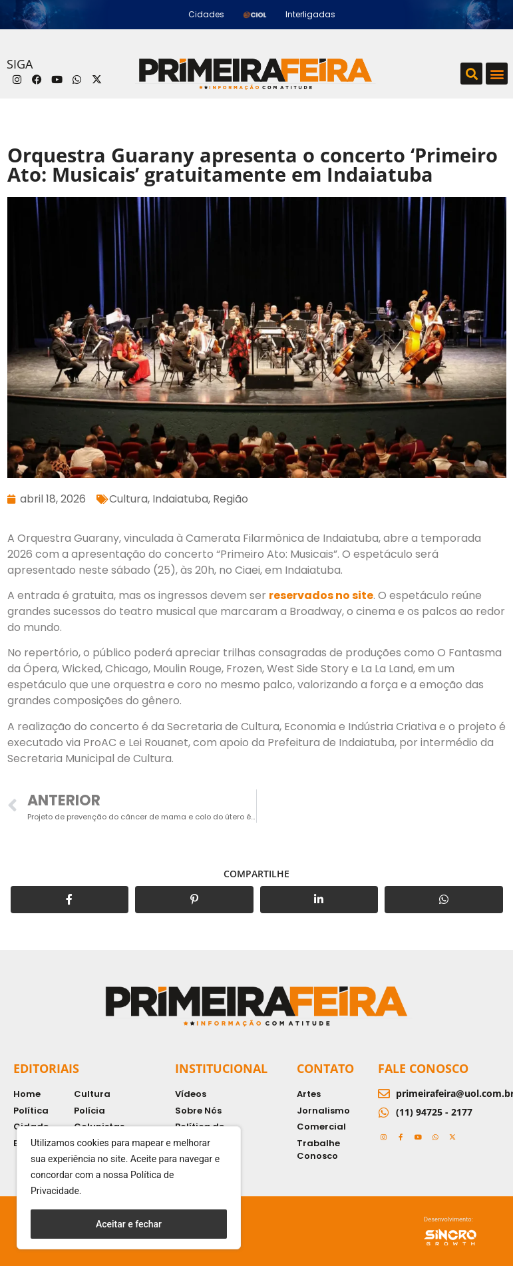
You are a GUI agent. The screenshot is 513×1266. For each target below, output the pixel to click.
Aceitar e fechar (129, 1224)
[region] (129, 1187)
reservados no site (321, 595)
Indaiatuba (180, 499)
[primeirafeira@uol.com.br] (384, 1094)
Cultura (128, 499)
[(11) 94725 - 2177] (384, 1112)
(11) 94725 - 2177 (434, 1112)
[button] (471, 74)
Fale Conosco (423, 1068)
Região (230, 499)
